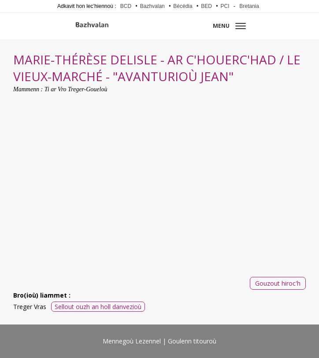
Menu (229, 26)
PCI (225, 6)
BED (206, 6)
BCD (125, 6)
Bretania (249, 6)
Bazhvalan (152, 6)
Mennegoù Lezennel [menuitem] (132, 341)
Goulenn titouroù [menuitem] (192, 341)
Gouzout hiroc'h (277, 283)
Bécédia (182, 6)
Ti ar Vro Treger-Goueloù (76, 89)
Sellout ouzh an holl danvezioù (98, 306)
